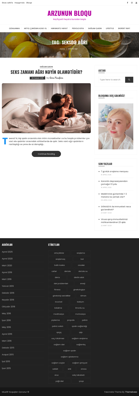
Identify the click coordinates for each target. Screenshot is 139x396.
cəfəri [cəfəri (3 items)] (54, 271)
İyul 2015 (6, 361)
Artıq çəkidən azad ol (35, 28)
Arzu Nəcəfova (56, 77)
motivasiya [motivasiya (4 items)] (80, 314)
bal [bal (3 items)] (82, 259)
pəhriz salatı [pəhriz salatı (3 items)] (57, 326)
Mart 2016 (6, 340)
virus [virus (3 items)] (56, 375)
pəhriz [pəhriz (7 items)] (85, 320)
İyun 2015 (6, 368)
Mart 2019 (6, 279)
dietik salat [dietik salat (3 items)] (79, 277)
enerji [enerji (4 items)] (82, 283)
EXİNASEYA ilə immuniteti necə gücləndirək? (116, 208)
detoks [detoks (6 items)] (67, 271)
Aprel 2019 (7, 272)
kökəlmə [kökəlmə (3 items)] (58, 308)
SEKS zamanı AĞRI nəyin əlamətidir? (46, 72)
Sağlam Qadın (95, 28)
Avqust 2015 (8, 354)
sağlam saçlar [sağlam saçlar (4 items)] (58, 362)
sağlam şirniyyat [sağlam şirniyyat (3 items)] (79, 362)
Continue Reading (46, 153)
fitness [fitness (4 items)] (57, 289)
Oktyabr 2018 (8, 306)
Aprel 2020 (7, 258)
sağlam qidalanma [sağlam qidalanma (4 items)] (69, 356)
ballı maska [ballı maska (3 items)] (59, 265)
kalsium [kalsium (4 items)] (80, 301)
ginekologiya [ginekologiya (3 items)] (79, 289)
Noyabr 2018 (8, 299)
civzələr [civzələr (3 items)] (81, 265)
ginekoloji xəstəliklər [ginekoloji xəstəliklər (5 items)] (61, 295)
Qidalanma (14, 28)
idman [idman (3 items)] (83, 295)
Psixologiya (78, 28)
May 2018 (6, 313)
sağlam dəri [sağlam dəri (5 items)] (59, 344)
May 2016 (6, 327)
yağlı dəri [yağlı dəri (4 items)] (59, 381)
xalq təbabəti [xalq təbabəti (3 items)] (78, 375)
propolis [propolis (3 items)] (71, 320)
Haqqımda (19, 2)
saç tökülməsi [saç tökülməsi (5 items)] (57, 338)
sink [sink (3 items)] (69, 369)
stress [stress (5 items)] (84, 369)
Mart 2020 (7, 265)
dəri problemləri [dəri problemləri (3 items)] (61, 283)
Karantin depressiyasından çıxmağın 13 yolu (114, 183)
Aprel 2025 (7, 251)
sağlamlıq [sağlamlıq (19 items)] (80, 344)
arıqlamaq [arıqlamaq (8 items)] (60, 259)
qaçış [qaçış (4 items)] (58, 332)
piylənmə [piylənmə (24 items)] (55, 320)
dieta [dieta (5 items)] (57, 277)
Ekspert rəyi (124, 28)
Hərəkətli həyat (59, 28)
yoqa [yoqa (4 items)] (81, 381)
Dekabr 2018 (8, 292)
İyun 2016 (6, 320)
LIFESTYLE (110, 28)
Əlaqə (29, 2)
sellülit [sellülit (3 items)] (55, 369)
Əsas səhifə (7, 2)
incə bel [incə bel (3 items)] (58, 301)
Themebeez (131, 392)
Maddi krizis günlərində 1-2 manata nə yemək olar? (114, 195)
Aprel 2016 (7, 334)
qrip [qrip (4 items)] (81, 332)
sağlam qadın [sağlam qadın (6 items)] (69, 350)
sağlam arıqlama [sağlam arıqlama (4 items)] (80, 338)
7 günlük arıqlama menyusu (114, 171)
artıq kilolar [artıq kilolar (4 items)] (59, 253)
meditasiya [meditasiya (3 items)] (58, 314)
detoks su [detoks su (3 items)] (83, 271)
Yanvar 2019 (8, 286)
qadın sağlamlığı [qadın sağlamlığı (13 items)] (79, 326)
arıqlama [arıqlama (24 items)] (81, 253)
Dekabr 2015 (8, 347)
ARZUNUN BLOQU (69, 13)
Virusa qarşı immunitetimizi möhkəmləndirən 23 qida (114, 221)
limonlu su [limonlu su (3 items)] (80, 308)
